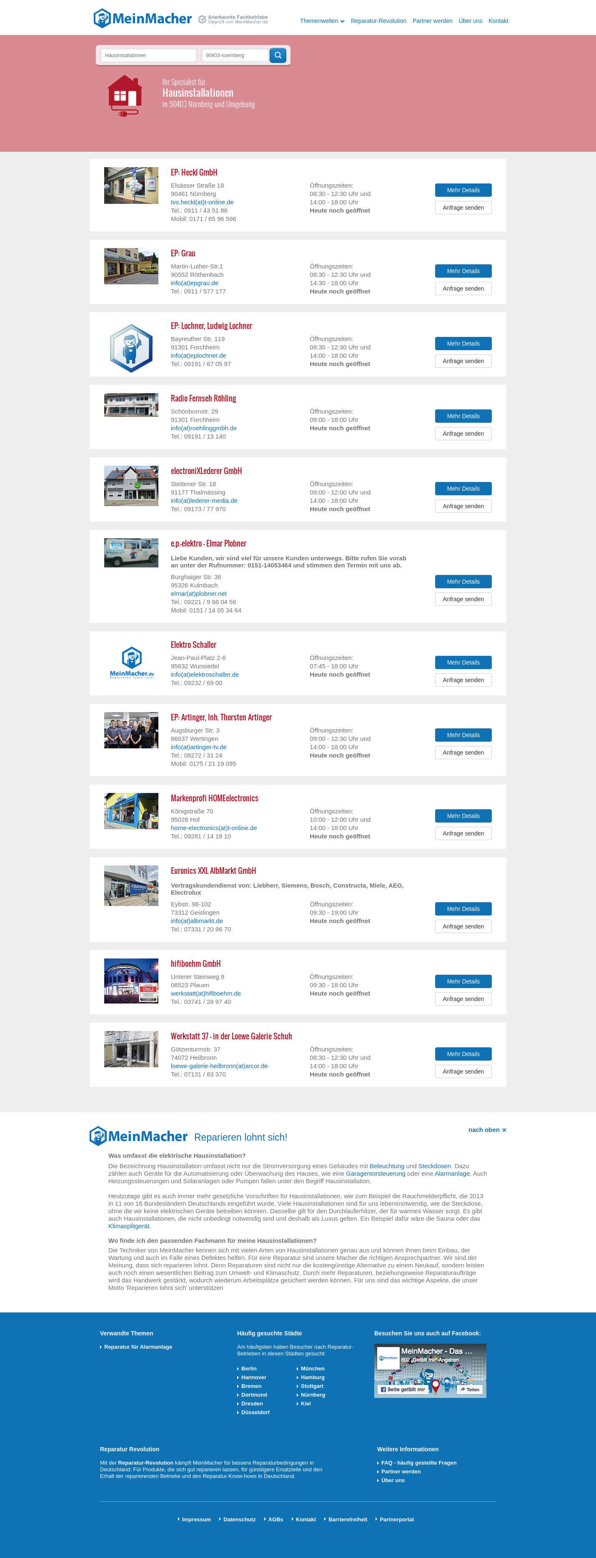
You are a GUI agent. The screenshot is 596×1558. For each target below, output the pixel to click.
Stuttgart (312, 1386)
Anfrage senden (463, 207)
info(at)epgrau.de (194, 282)
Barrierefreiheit (347, 1519)
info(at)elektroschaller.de (205, 674)
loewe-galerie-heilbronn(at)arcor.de (219, 1065)
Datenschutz (239, 1519)
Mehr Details (463, 190)
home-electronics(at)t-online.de (214, 827)
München (313, 1368)
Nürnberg (313, 1395)
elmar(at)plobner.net (199, 593)
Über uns (471, 21)
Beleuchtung (387, 1165)
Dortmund (254, 1395)
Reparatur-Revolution (378, 21)
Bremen (251, 1386)
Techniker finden (278, 55)
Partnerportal (397, 1519)
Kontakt (498, 21)
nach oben (484, 1129)
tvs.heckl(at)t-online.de (202, 202)
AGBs (275, 1519)
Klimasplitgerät (128, 1225)
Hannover (253, 1377)
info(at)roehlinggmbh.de (204, 428)
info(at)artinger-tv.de (199, 746)
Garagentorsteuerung (376, 1173)
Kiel (306, 1403)
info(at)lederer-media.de (204, 500)
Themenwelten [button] (319, 21)
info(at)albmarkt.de (197, 920)
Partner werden (433, 21)
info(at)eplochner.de (198, 355)
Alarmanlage (452, 1173)
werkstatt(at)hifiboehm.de (206, 993)
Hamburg (313, 1377)
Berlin (249, 1368)
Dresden (252, 1403)
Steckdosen (434, 1165)
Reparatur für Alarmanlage (138, 1347)
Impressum (196, 1519)
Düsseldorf (255, 1412)
